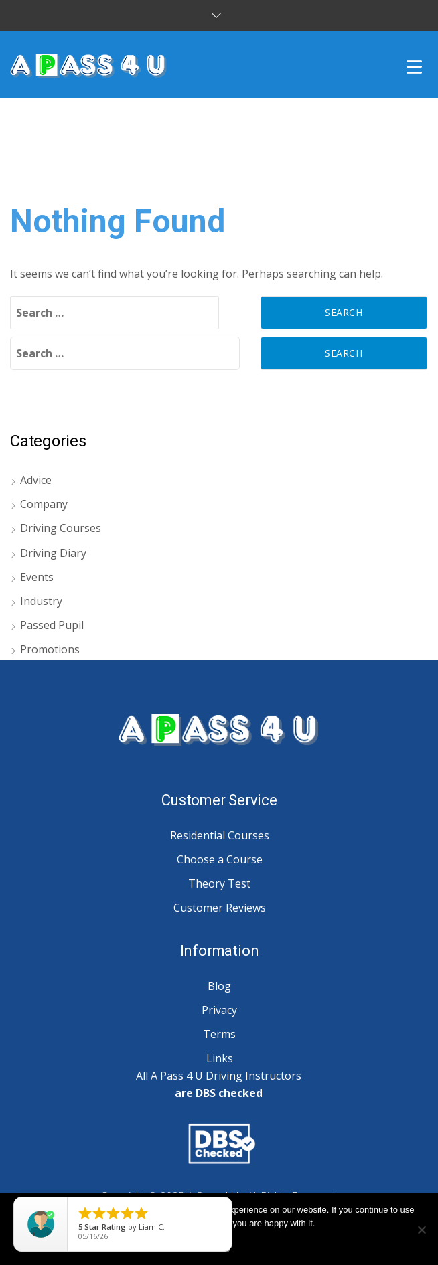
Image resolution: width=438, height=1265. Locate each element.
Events (37, 577)
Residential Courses (219, 835)
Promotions (50, 649)
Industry (41, 601)
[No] (421, 1229)
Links (219, 1058)
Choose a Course (220, 859)
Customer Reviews (219, 907)
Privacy (219, 1010)
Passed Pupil (52, 625)
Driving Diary (53, 552)
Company (44, 504)
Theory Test (219, 883)
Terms (219, 1034)
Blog (219, 986)
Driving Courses (60, 528)
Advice (36, 480)
